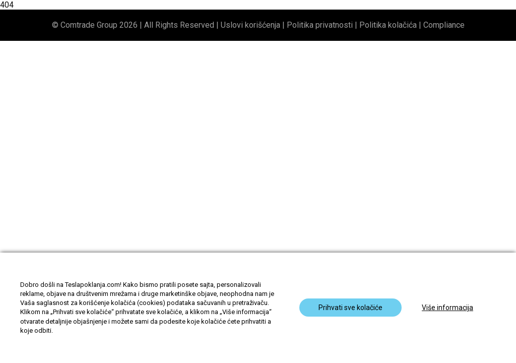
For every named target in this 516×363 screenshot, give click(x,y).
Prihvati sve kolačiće (350, 308)
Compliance (444, 25)
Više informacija (447, 308)
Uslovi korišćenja (250, 25)
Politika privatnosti (320, 25)
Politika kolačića (388, 25)
